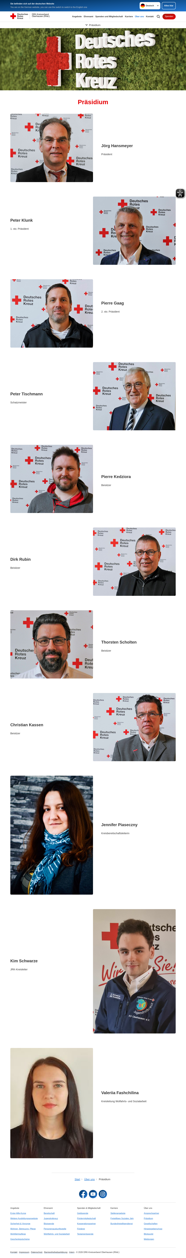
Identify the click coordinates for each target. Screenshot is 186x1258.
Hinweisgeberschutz (153, 1229)
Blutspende (49, 1224)
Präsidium (148, 1218)
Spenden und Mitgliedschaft (109, 16)
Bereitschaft (49, 1213)
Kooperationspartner (86, 1224)
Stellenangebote (117, 1213)
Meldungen (149, 1239)
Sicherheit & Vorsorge (20, 1224)
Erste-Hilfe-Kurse (18, 1213)
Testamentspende (85, 1234)
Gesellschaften (151, 1224)
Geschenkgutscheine (20, 1239)
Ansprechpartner (151, 1213)
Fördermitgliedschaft (86, 1218)
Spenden (169, 16)
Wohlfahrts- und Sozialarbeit (57, 1234)
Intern (71, 1252)
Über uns (139, 16)
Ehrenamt (88, 16)
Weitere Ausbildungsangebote (24, 1218)
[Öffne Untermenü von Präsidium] (93, 25)
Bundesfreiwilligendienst (121, 1224)
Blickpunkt (148, 1234)
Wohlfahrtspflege (18, 1234)
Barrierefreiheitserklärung (55, 1252)
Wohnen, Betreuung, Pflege (23, 1229)
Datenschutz (36, 1252)
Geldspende (82, 1213)
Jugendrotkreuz (51, 1218)
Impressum (24, 1252)
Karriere (129, 16)
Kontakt (150, 16)
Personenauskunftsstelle (55, 1229)
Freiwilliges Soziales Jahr (122, 1218)
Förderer (81, 1229)
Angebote (77, 16)
